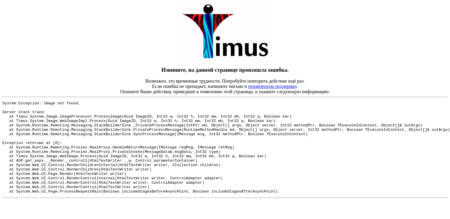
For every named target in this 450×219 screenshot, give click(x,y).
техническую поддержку (272, 86)
